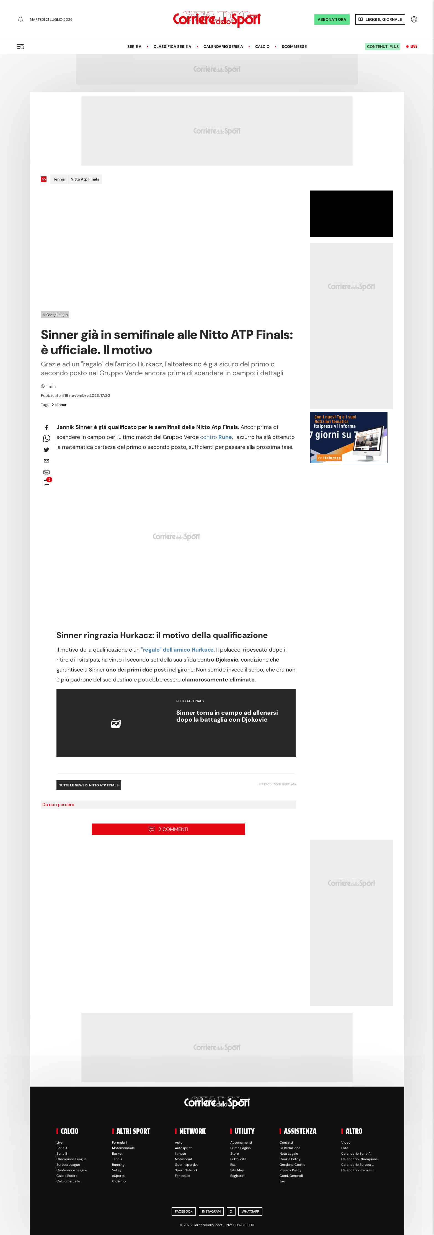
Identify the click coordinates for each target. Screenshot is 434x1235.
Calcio (262, 46)
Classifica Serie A (172, 46)
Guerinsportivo (186, 1164)
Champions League (71, 1159)
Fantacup (182, 1176)
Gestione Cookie (292, 1164)
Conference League (71, 1170)
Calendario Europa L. (357, 1164)
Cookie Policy (290, 1159)
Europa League (68, 1164)
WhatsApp (250, 1211)
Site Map (237, 1170)
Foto (344, 1148)
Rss (233, 1164)
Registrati (238, 1176)
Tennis (59, 179)
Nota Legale (289, 1153)
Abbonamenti (241, 1142)
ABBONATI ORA (332, 19)
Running (118, 1164)
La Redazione (290, 1148)
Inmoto (180, 1153)
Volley (117, 1170)
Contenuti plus (383, 46)
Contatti (286, 1142)
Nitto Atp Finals (85, 179)
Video (345, 1142)
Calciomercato (68, 1181)
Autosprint (183, 1148)
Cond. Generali (291, 1176)
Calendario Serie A (223, 46)
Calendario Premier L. (358, 1170)
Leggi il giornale (384, 19)
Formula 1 (119, 1142)
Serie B (61, 1153)
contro (216, 437)
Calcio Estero (67, 1176)
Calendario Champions (359, 1159)
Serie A (134, 46)
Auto (178, 1142)
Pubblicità (238, 1159)
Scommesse (294, 46)
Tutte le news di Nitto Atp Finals (88, 785)
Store (234, 1153)
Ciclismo (119, 1181)
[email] (46, 460)
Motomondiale (123, 1148)
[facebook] (46, 427)
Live (413, 46)
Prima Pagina (240, 1148)
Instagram (211, 1211)
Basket (117, 1153)
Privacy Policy (290, 1170)
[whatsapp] (46, 438)
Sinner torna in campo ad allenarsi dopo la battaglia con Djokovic (227, 716)
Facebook (184, 1211)
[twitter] (46, 449)
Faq (282, 1181)
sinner (59, 404)
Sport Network (186, 1170)
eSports (118, 1176)
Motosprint (183, 1159)
